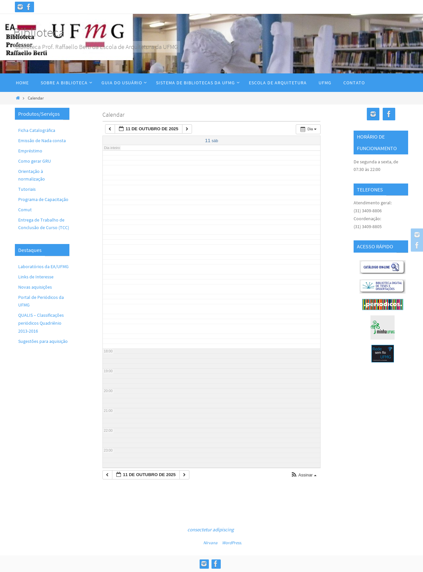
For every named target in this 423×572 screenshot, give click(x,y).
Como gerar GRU (34, 161)
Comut (25, 210)
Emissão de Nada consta (42, 140)
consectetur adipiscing (210, 529)
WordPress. (232, 543)
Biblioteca (39, 32)
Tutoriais (27, 189)
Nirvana (210, 543)
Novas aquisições (35, 287)
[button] (304, 475)
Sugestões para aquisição (43, 341)
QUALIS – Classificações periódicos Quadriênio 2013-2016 (41, 323)
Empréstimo (30, 151)
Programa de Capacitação (43, 199)
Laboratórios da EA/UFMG (43, 266)
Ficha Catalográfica (36, 130)
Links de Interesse (36, 277)
